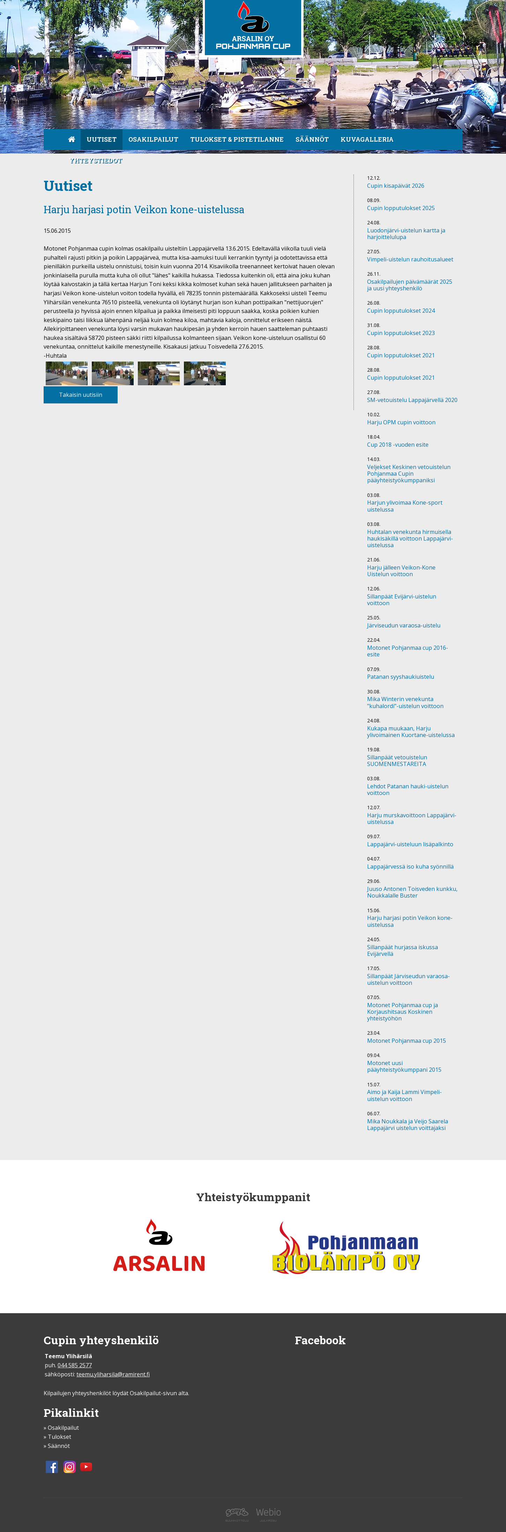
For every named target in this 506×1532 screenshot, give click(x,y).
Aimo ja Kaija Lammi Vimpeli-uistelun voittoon (404, 1095)
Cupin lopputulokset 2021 (401, 355)
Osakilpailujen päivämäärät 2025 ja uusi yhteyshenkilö (409, 285)
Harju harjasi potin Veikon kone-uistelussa (410, 921)
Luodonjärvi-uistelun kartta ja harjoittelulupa (406, 234)
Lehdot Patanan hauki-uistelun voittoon (407, 790)
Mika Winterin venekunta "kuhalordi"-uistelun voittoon (405, 702)
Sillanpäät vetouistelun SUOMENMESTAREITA (397, 761)
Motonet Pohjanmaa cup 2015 (406, 1041)
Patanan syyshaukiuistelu (400, 677)
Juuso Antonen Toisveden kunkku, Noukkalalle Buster (412, 892)
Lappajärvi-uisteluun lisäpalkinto (410, 844)
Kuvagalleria (367, 139)
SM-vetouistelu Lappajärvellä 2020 (412, 400)
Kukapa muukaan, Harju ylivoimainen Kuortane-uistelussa (411, 732)
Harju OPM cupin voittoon (401, 422)
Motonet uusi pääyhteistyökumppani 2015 (404, 1066)
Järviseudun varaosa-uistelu (403, 625)
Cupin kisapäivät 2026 (395, 186)
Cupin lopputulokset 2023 (401, 333)
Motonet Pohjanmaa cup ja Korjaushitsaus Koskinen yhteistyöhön (402, 1012)
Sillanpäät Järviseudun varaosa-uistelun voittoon (408, 980)
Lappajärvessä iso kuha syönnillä (410, 866)
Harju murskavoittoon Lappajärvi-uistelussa (411, 819)
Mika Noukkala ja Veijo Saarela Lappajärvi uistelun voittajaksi (407, 1125)
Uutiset (102, 139)
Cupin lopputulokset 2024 (401, 310)
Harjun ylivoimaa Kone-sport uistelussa (404, 506)
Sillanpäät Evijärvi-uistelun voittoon (401, 600)
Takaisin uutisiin (80, 395)
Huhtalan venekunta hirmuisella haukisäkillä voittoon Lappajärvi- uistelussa (410, 539)
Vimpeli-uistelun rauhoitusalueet (410, 259)
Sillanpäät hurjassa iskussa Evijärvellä (402, 951)
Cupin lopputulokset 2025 (401, 208)
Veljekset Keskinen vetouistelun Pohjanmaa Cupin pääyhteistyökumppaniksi (409, 474)
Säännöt (312, 139)
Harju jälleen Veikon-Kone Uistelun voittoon (401, 571)
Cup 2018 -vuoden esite (398, 444)
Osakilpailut (153, 139)
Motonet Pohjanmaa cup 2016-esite (407, 651)
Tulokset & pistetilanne (237, 139)
